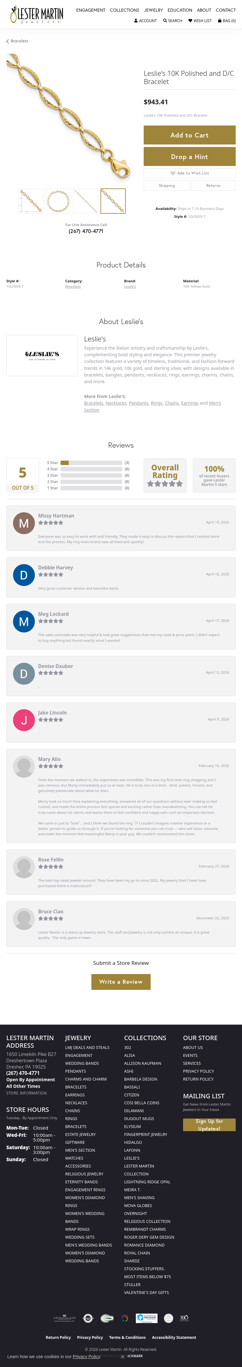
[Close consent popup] (122, 1357)
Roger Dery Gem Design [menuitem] (149, 1237)
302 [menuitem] (127, 1047)
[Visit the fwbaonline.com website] (107, 1318)
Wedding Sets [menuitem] (80, 1237)
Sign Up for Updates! (209, 1125)
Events (190, 1055)
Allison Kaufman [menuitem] (142, 1063)
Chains (172, 403)
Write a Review (120, 981)
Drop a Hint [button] (189, 156)
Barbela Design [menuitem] (140, 1079)
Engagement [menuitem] (78, 1055)
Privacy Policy (198, 1071)
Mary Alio (49, 759)
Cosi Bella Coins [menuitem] (141, 1103)
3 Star (52, 475)
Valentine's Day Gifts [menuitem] (146, 1292)
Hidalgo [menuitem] (133, 1142)
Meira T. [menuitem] (132, 1189)
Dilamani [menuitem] (134, 1110)
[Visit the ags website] (64, 1318)
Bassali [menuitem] (132, 1087)
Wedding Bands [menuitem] (82, 1063)
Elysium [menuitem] (132, 1126)
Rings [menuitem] (71, 1118)
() (127, 462)
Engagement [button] (90, 10)
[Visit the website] (125, 1318)
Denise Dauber (55, 666)
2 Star (52, 481)
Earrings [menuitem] (75, 1095)
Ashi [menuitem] (128, 1071)
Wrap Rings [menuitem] (77, 1229)
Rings (157, 403)
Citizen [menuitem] (131, 1095)
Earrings (190, 403)
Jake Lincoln (52, 712)
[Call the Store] (23, 1073)
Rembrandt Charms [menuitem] (145, 1229)
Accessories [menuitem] (78, 1166)
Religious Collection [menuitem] (147, 1221)
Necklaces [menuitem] (76, 1103)
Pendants (138, 403)
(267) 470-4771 (86, 231)
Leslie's (130, 286)
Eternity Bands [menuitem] (81, 1182)
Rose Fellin (51, 859)
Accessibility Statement (174, 1337)
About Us (193, 1047)
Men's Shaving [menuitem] (139, 1197)
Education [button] (180, 10)
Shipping (167, 185)
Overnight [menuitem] (135, 1213)
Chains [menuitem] (72, 1110)
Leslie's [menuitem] (132, 1158)
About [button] (204, 10)
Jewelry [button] (153, 10)
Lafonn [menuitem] (132, 1150)
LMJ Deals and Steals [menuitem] (87, 1047)
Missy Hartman (56, 515)
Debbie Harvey (55, 567)
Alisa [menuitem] (129, 1055)
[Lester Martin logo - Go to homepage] (36, 14)
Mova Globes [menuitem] (138, 1205)
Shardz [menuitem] (132, 1261)
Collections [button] (124, 10)
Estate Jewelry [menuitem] (80, 1134)
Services (192, 1063)
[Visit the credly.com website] (168, 1318)
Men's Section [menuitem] (80, 1150)
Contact (226, 10)
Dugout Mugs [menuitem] (139, 1118)
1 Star (52, 488)
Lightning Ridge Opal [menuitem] (147, 1182)
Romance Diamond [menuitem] (144, 1245)
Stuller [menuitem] (132, 1284)
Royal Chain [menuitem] (137, 1253)
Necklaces (116, 403)
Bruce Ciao (51, 911)
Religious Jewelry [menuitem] (84, 1174)
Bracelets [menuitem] (75, 1126)
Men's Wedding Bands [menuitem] (88, 1245)
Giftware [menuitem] (75, 1142)
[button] (145, 21)
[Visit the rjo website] (184, 1318)
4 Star (52, 469)
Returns (213, 185)
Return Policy (198, 1079)
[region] (71, 119)
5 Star (52, 462)
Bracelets (19, 41)
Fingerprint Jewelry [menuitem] (145, 1134)
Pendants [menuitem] (75, 1071)
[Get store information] (26, 1093)
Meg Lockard (53, 614)
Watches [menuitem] (74, 1158)
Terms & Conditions (127, 1337)
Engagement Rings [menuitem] (85, 1189)
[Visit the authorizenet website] (88, 1318)
